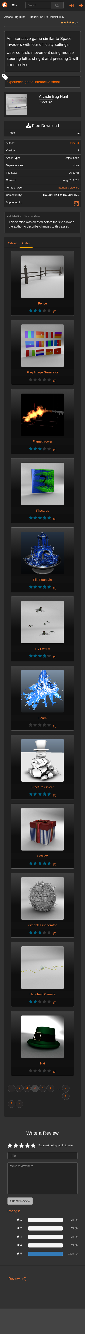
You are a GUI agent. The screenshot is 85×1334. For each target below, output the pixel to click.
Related (12, 243)
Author (26, 243)
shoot (55, 82)
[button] (14, 5)
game (29, 82)
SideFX (74, 143)
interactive (42, 82)
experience (15, 82)
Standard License (68, 187)
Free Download (42, 125)
